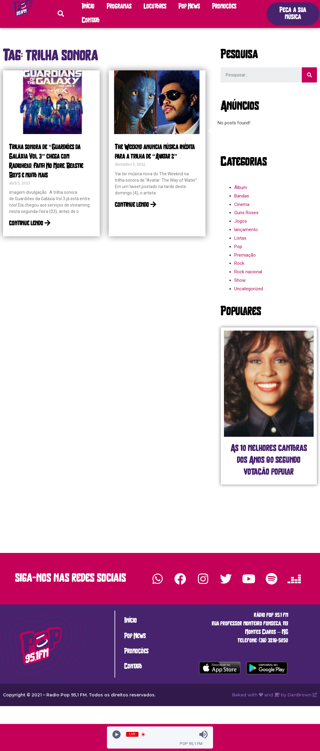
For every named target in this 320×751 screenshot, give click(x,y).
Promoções (224, 6)
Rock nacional (248, 271)
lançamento (246, 229)
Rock (239, 263)
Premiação (245, 255)
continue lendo (29, 223)
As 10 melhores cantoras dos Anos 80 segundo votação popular (269, 460)
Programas (119, 6)
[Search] (309, 75)
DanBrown (302, 695)
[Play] (117, 734)
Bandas (241, 196)
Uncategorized (248, 288)
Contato (91, 20)
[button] (293, 13)
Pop (238, 246)
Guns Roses (246, 212)
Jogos (240, 221)
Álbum (240, 187)
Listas (240, 238)
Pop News (189, 6)
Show (239, 280)
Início (88, 6)
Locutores (155, 6)
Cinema (241, 204)
